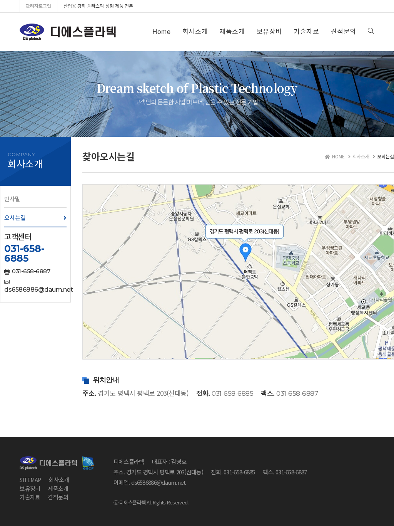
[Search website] (371, 32)
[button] (35, 199)
